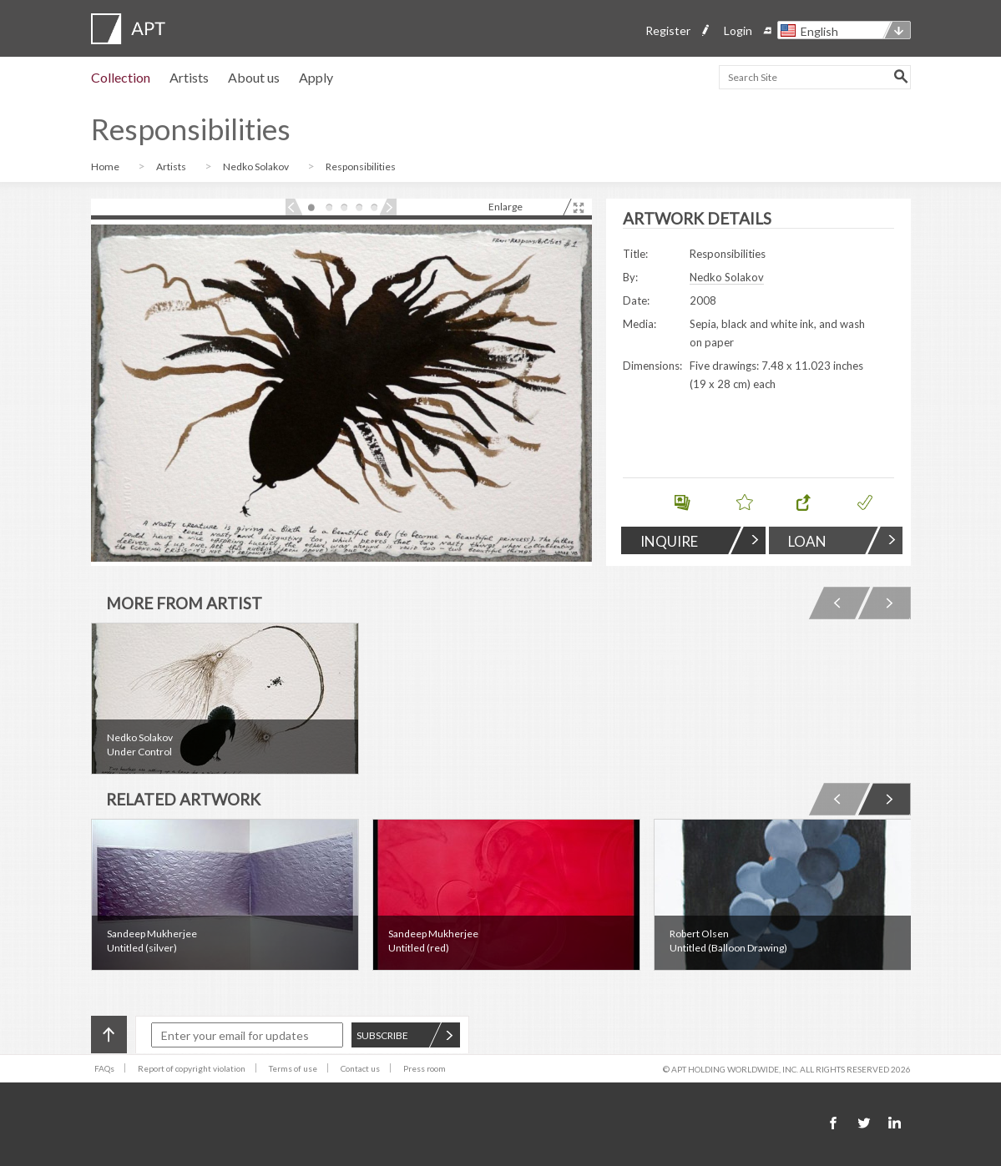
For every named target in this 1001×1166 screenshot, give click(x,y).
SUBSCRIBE (404, 1035)
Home (106, 166)
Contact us (360, 1068)
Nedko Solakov (257, 166)
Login (738, 30)
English (819, 31)
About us (254, 77)
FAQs (104, 1068)
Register (667, 30)
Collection (120, 77)
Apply (316, 77)
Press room (424, 1068)
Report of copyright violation (191, 1068)
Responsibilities (361, 166)
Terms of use (293, 1068)
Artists (189, 77)
